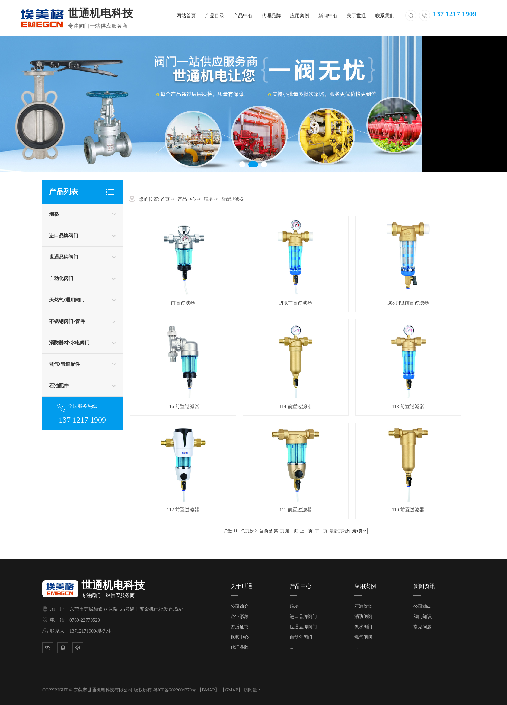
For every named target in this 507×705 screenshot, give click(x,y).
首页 (165, 199)
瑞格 (54, 214)
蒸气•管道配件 (64, 364)
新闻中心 (328, 15)
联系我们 (384, 15)
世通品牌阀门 (63, 257)
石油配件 (59, 385)
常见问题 (422, 626)
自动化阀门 (61, 278)
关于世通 (356, 15)
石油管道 (363, 606)
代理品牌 (271, 15)
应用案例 (299, 15)
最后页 (336, 531)
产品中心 (243, 15)
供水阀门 (363, 626)
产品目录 (214, 15)
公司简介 (240, 606)
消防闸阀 (363, 616)
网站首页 (186, 15)
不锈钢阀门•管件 (67, 321)
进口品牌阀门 (63, 235)
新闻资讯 (424, 586)
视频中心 (240, 637)
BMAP (208, 689)
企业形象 (240, 616)
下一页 (321, 531)
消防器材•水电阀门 (69, 342)
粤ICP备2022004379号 (174, 689)
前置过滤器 (232, 199)
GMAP (231, 689)
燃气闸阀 (363, 637)
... (291, 647)
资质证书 (240, 626)
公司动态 (422, 606)
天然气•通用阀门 (67, 299)
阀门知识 (422, 616)
